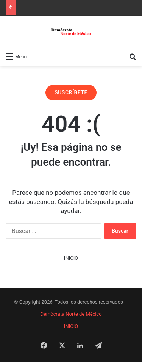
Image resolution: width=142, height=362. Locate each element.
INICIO (71, 258)
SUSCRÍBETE (71, 92)
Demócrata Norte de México (70, 314)
